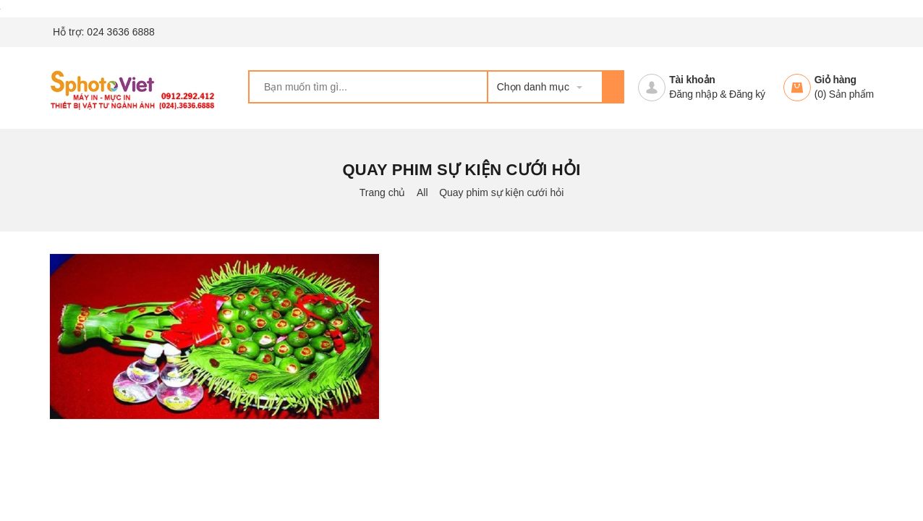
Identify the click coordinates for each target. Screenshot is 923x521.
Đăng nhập (693, 94)
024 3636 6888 (120, 32)
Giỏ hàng (835, 79)
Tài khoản (692, 79)
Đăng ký (747, 94)
